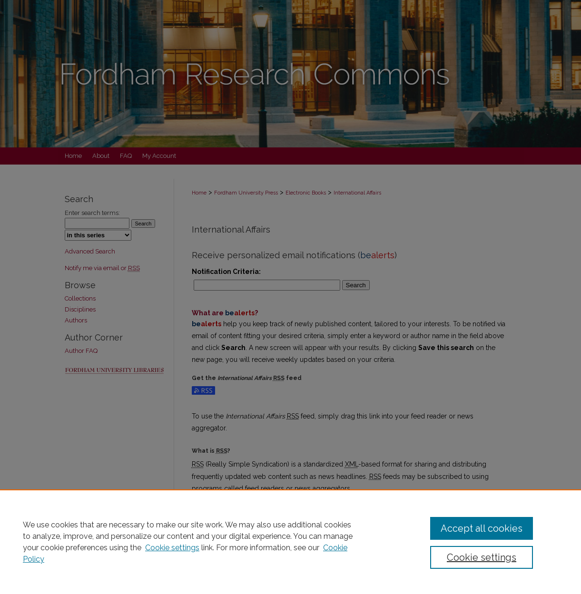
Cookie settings (172, 547)
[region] (290, 541)
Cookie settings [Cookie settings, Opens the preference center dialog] (481, 557)
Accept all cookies (481, 528)
